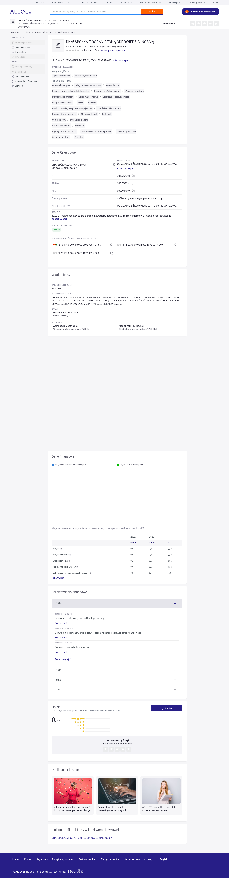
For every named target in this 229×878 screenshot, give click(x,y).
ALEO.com (15, 32)
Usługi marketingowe (88, 97)
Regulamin (42, 859)
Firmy (27, 32)
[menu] (27, 62)
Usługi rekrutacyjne (61, 85)
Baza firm (40, 2)
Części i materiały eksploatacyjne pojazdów (72, 108)
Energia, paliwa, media (62, 102)
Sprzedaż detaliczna (61, 125)
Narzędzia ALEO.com (150, 2)
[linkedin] (199, 864)
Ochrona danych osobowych (140, 859)
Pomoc (216, 2)
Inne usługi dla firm (79, 120)
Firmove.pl (175, 2)
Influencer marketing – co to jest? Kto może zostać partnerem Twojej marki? (72, 810)
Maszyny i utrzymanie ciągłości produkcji (70, 91)
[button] (117, 603)
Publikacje (126, 2)
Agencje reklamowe (44, 32)
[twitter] (211, 864)
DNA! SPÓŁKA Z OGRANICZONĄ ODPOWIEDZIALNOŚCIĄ (82, 838)
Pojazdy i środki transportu (109, 108)
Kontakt (16, 859)
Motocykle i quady (89, 114)
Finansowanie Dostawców (63, 2)
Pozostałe (79, 125)
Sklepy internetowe (61, 137)
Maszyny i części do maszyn (107, 91)
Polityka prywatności (63, 859)
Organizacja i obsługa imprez (116, 97)
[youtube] (188, 864)
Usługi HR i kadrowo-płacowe (88, 85)
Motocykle (107, 114)
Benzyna (92, 102)
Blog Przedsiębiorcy (90, 2)
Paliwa (80, 102)
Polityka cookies (88, 859)
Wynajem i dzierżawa (134, 91)
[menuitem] (27, 47)
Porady (110, 2)
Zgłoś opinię (166, 708)
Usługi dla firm (113, 85)
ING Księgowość (197, 2)
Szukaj (151, 11)
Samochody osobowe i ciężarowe (96, 131)
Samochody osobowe (126, 131)
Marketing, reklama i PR (68, 32)
